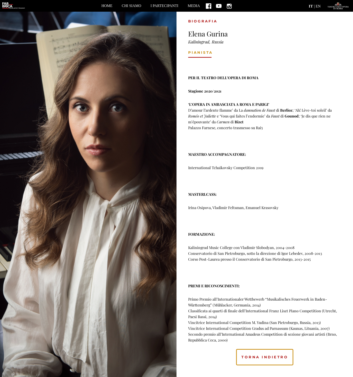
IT (311, 6)
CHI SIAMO (131, 6)
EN (318, 6)
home (106, 6)
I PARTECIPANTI (164, 6)
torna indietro (264, 357)
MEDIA (194, 6)
